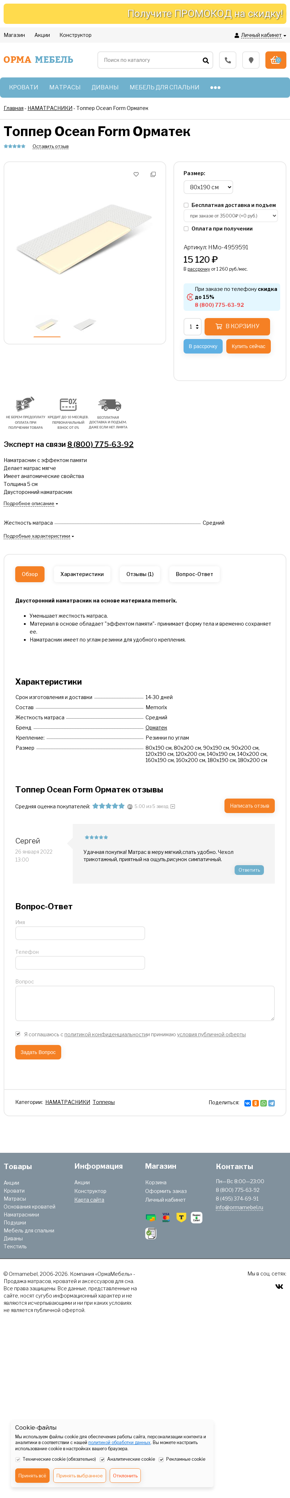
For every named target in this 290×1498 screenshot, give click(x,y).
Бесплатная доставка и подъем (230, 205)
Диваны (13, 1238)
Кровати (14, 1191)
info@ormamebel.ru (239, 1207)
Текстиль (15, 1246)
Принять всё (32, 1475)
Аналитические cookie (127, 1459)
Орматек (156, 727)
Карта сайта (89, 1200)
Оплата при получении (218, 228)
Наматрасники (21, 1214)
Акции (11, 1183)
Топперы (104, 1102)
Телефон (27, 952)
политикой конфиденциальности (105, 1034)
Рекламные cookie (182, 1459)
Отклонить (125, 1475)
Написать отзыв (249, 806)
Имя (20, 922)
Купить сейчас (248, 346)
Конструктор (90, 1191)
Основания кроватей (29, 1206)
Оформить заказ (166, 1191)
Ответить (249, 870)
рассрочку (199, 269)
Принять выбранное (79, 1475)
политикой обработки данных (119, 1442)
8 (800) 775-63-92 (100, 444)
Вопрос (24, 981)
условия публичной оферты (211, 1034)
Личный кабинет (165, 1200)
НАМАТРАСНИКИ (67, 1102)
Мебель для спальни (29, 1230)
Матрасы (15, 1199)
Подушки (15, 1222)
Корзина (156, 1182)
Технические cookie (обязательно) (55, 1459)
